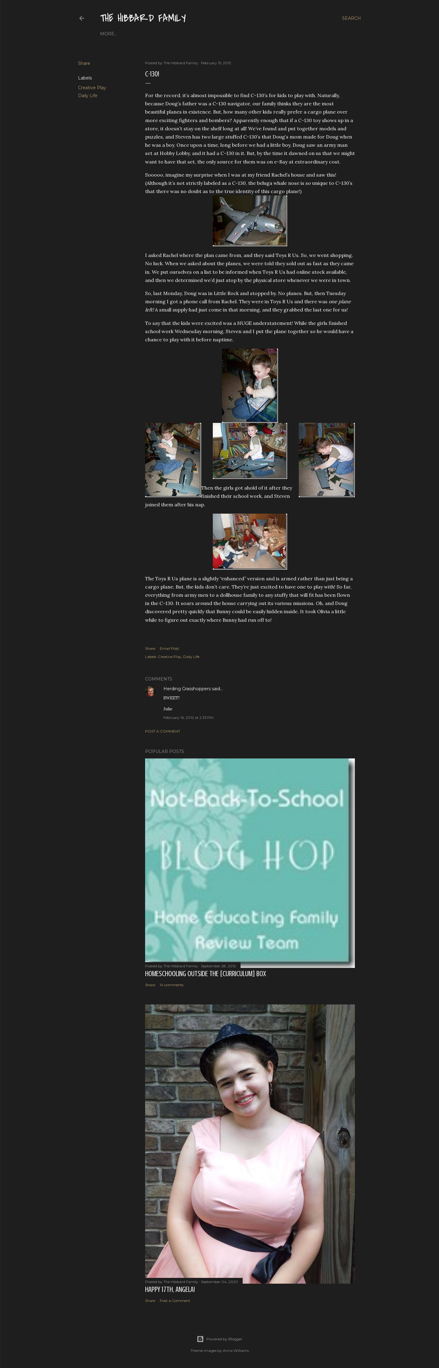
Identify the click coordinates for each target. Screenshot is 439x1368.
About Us (129, 34)
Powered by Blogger (219, 1339)
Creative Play (92, 87)
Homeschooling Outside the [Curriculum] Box (205, 974)
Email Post (169, 648)
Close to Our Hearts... (173, 34)
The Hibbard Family (143, 18)
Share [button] (84, 63)
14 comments (172, 985)
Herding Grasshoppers (187, 688)
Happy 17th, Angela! (170, 1289)
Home (107, 34)
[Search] (351, 18)
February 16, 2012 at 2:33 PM (188, 717)
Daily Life (88, 95)
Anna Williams (236, 1350)
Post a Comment (162, 731)
